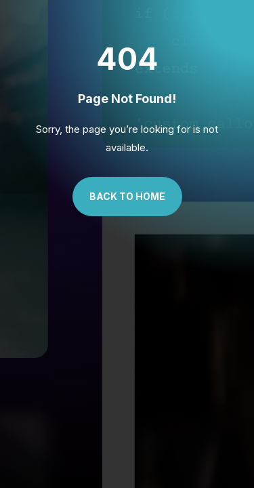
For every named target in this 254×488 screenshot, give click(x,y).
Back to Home (127, 196)
